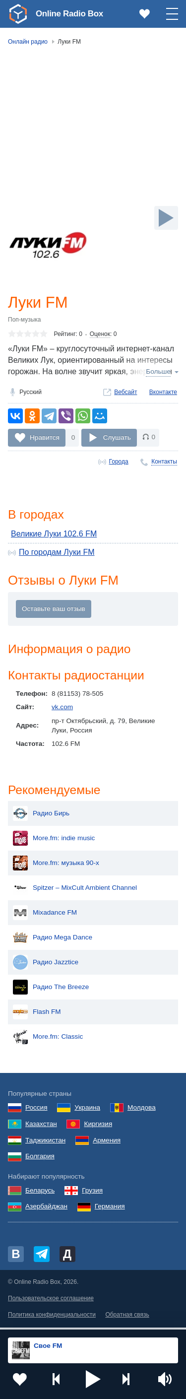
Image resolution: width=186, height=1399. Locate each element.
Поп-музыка (24, 320)
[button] (93, 1379)
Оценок (100, 335)
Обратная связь (127, 1318)
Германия (110, 1209)
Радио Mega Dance (52, 940)
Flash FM (37, 1015)
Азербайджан (46, 1209)
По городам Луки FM (57, 553)
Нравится (45, 438)
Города (118, 462)
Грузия (92, 1193)
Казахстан (41, 1127)
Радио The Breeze (51, 990)
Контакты (164, 462)
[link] (18, 14)
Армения (107, 1143)
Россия (36, 1111)
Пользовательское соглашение (51, 1301)
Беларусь (40, 1193)
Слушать (117, 438)
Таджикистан (45, 1143)
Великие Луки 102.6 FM (54, 535)
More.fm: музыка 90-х (56, 866)
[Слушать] (166, 218)
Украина (87, 1111)
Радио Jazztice (45, 965)
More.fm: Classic (48, 1040)
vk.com (62, 710)
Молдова (141, 1111)
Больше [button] (158, 372)
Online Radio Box (71, 13)
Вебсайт (125, 392)
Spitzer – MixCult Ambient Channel (75, 891)
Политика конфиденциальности (52, 1318)
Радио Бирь (41, 816)
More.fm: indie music (54, 841)
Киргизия (98, 1127)
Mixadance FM (45, 916)
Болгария (40, 1159)
